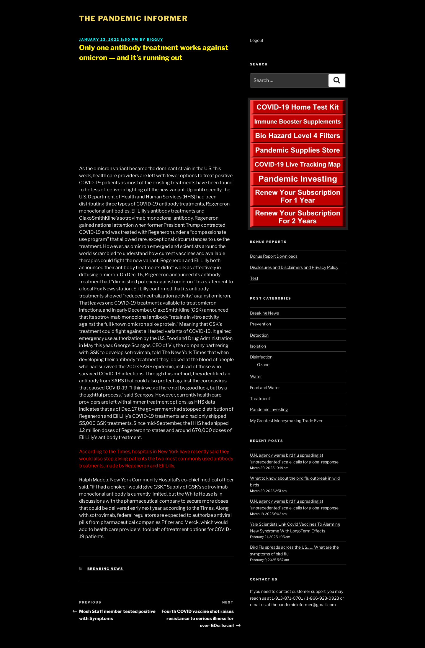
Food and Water (265, 387)
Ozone (263, 364)
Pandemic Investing (269, 409)
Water (256, 376)
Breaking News (105, 569)
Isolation (258, 345)
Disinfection (261, 356)
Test (254, 278)
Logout (256, 40)
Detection (259, 335)
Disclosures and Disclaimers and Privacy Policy (294, 267)
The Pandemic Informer (133, 18)
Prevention (260, 323)
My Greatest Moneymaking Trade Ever (286, 420)
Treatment (260, 398)
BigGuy (155, 39)
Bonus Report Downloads (274, 256)
